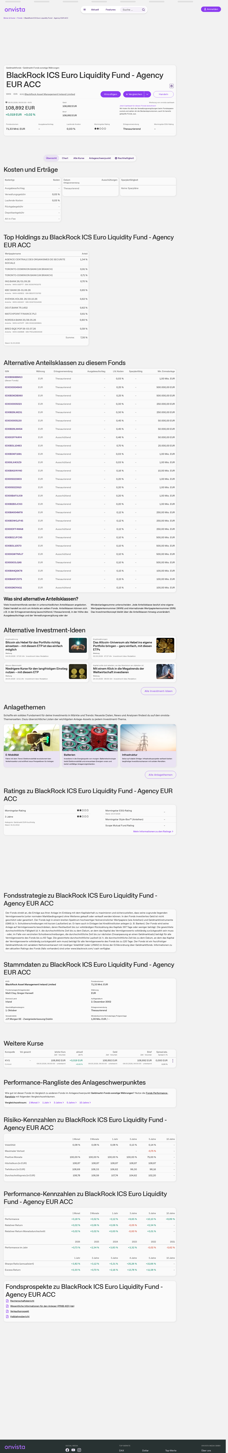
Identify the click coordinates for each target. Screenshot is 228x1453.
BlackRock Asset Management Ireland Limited (50, 94)
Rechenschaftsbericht (22, 1300)
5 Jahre (72, 1102)
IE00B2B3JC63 (13, 504)
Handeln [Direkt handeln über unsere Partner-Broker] (163, 94)
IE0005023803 (13, 479)
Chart (65, 158)
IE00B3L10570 (13, 545)
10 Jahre (85, 1102)
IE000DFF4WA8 (14, 529)
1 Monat (34, 1102)
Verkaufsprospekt (19, 1311)
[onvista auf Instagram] (79, 1450)
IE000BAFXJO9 (13, 495)
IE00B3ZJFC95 (13, 537)
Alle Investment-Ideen (158, 691)
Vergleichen (134, 94)
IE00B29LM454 (13, 429)
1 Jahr (46, 1102)
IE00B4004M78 (14, 512)
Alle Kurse (78, 158)
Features (111, 9)
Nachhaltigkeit (124, 158)
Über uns (206, 1450)
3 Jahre (59, 1102)
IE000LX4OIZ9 (13, 462)
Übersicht (51, 158)
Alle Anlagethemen (160, 774)
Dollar (145, 1450)
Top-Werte (170, 1450)
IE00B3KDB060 (14, 395)
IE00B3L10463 (13, 445)
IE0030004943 (13, 387)
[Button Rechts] (147, 94)
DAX (121, 1450)
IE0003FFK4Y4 (13, 437)
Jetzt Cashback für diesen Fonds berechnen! (138, 106)
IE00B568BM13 (13, 377)
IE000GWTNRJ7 (14, 554)
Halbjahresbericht (19, 1316)
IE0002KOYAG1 (13, 587)
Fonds (19, 18)
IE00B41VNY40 (13, 470)
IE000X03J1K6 (13, 562)
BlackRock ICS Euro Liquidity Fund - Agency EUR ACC (46, 18)
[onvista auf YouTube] (73, 1450)
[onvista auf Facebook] (67, 1450)
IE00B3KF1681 (13, 454)
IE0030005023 (13, 403)
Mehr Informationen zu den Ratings (153, 831)
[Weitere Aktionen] (173, 1061)
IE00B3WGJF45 (14, 520)
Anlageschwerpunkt (100, 158)
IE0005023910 (13, 487)
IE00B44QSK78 (13, 570)
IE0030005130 (13, 420)
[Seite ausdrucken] (171, 86)
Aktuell (95, 9)
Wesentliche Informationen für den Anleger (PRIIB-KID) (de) (42, 1306)
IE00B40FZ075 (13, 579)
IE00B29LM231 (13, 412)
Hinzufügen (110, 94)
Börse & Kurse (9, 18)
